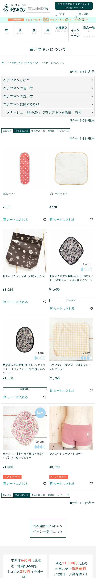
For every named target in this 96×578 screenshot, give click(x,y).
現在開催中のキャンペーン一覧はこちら (48, 528)
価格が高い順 (38, 131)
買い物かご (81, 16)
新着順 (51, 131)
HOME (5, 63)
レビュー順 (63, 131)
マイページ (62, 16)
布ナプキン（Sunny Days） (26, 63)
